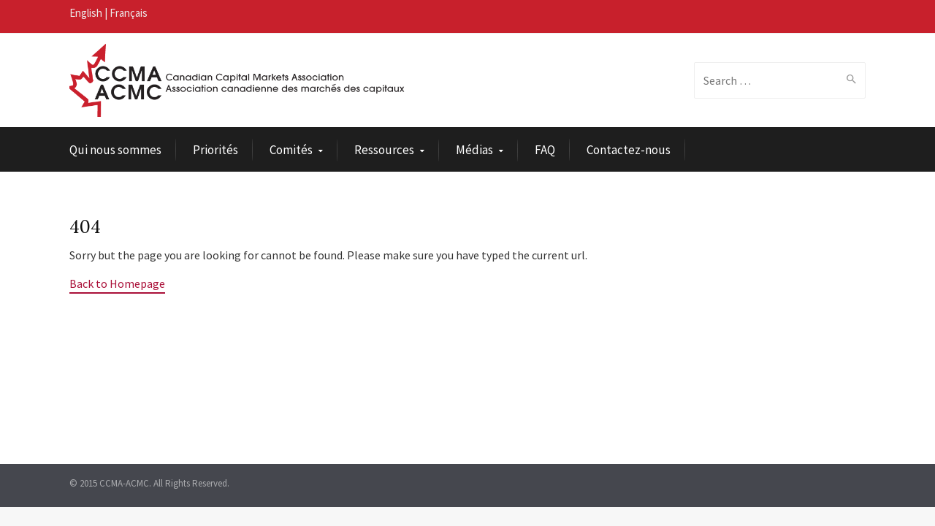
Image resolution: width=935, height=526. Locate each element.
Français (129, 13)
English (85, 13)
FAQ (545, 150)
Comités (291, 150)
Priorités (215, 150)
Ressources (384, 150)
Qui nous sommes (115, 150)
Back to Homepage (117, 283)
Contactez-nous (629, 150)
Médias (474, 150)
